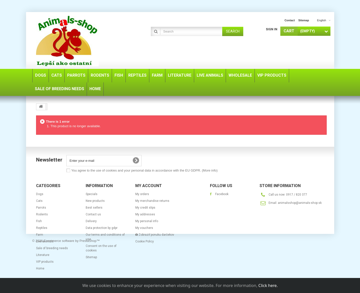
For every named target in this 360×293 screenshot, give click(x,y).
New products (95, 201)
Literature (42, 255)
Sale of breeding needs (52, 248)
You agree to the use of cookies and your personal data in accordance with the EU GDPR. (144, 170)
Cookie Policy (144, 241)
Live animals (45, 241)
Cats (39, 201)
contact (290, 20)
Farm (39, 234)
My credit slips (145, 207)
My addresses (145, 214)
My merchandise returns (152, 201)
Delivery (91, 221)
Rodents (42, 214)
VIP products (45, 261)
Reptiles (41, 228)
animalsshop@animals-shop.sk (300, 203)
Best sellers (94, 207)
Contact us (93, 214)
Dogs (39, 194)
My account (148, 185)
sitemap (303, 20)
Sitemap (91, 257)
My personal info (146, 221)
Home (40, 268)
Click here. (268, 285)
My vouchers (144, 228)
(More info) (210, 170)
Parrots (41, 207)
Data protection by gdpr (101, 228)
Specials (91, 194)
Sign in (271, 29)
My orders (142, 194)
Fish (39, 221)
